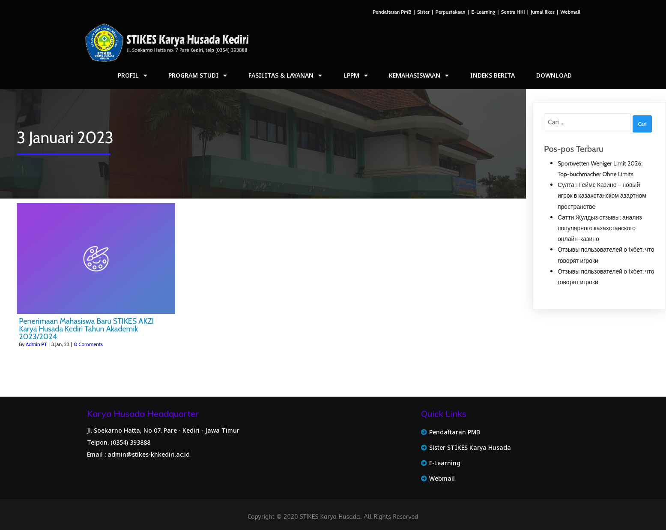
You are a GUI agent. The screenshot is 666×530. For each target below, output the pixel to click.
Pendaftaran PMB (392, 12)
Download (554, 75)
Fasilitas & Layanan (285, 75)
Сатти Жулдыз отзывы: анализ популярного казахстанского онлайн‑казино (600, 228)
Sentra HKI (513, 12)
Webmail (570, 12)
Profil (132, 75)
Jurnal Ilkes (543, 12)
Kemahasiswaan (419, 75)
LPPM (355, 75)
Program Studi (197, 75)
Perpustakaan (451, 12)
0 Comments (88, 344)
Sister (423, 12)
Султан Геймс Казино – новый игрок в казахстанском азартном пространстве (602, 195)
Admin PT (36, 344)
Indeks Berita (492, 75)
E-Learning (483, 12)
